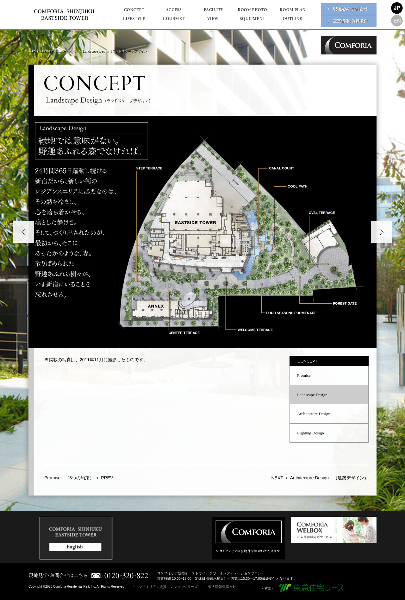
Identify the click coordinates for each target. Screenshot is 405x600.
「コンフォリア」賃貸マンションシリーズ (165, 587)
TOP (31, 51)
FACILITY (213, 12)
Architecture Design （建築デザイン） (329, 477)
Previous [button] (23, 232)
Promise (304, 375)
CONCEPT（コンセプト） (59, 51)
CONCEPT (133, 12)
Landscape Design (312, 394)
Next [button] (381, 232)
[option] (202, 232)
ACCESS (173, 12)
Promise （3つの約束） (69, 477)
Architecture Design (313, 413)
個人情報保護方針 (222, 587)
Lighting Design (310, 433)
